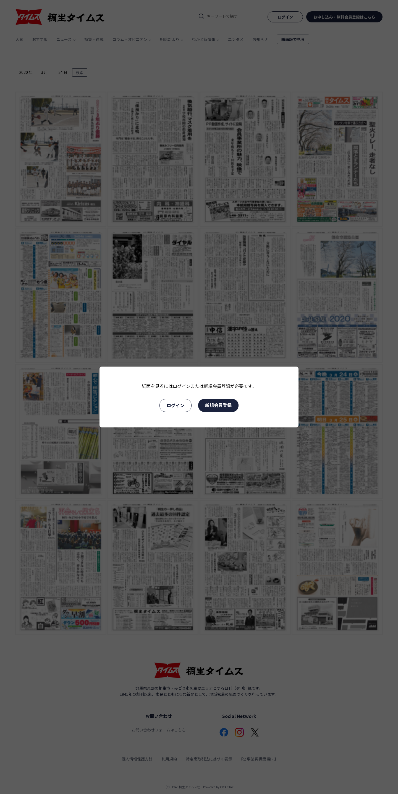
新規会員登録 (218, 405)
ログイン (175, 405)
